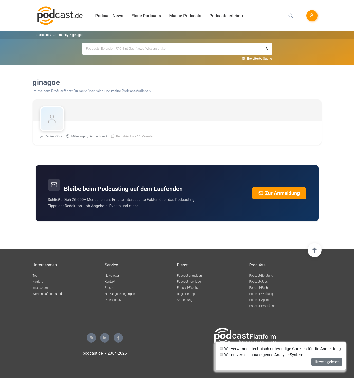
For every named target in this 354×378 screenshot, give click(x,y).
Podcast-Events (187, 288)
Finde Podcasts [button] (146, 15)
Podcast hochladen (190, 281)
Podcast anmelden (189, 275)
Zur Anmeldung (279, 193)
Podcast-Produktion (262, 306)
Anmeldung (184, 300)
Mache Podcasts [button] (185, 15)
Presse (109, 288)
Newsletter (112, 275)
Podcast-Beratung (261, 275)
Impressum (40, 288)
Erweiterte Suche (259, 58)
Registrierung (186, 294)
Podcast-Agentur (260, 300)
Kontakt (110, 281)
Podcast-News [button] (109, 15)
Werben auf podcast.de (48, 294)
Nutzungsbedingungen (120, 294)
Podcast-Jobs (258, 281)
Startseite (42, 35)
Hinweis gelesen (327, 362)
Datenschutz (113, 300)
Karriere (38, 281)
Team (36, 275)
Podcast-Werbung (261, 294)
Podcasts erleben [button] (226, 15)
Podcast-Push (258, 288)
